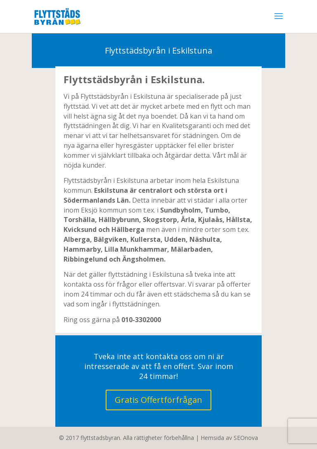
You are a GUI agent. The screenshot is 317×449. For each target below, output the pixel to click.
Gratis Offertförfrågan (158, 399)
